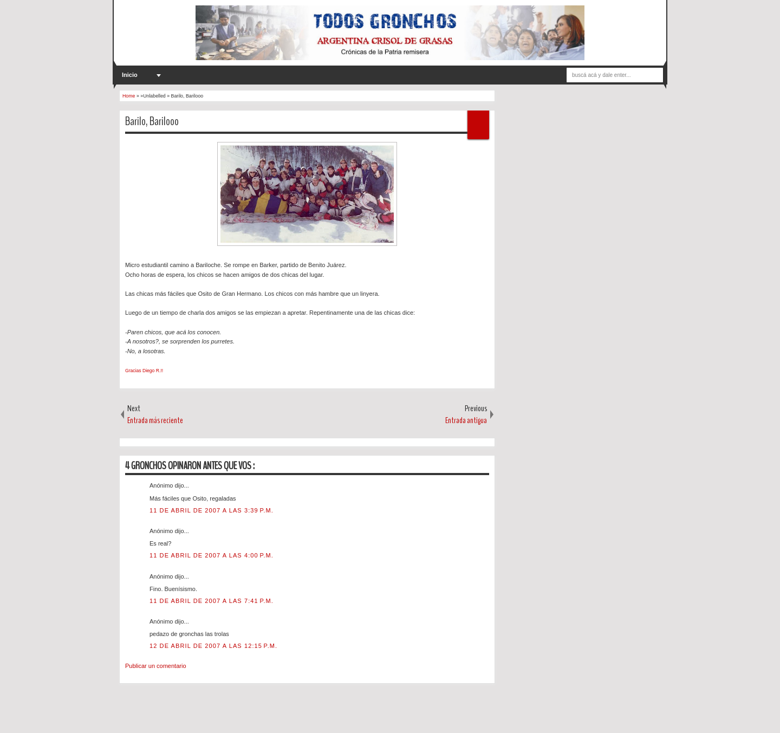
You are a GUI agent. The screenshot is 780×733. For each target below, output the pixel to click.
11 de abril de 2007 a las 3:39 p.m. (212, 510)
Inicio (130, 75)
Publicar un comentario (155, 666)
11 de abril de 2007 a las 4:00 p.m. (212, 555)
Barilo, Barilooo (152, 121)
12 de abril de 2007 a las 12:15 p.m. (213, 646)
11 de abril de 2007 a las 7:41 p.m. (212, 601)
